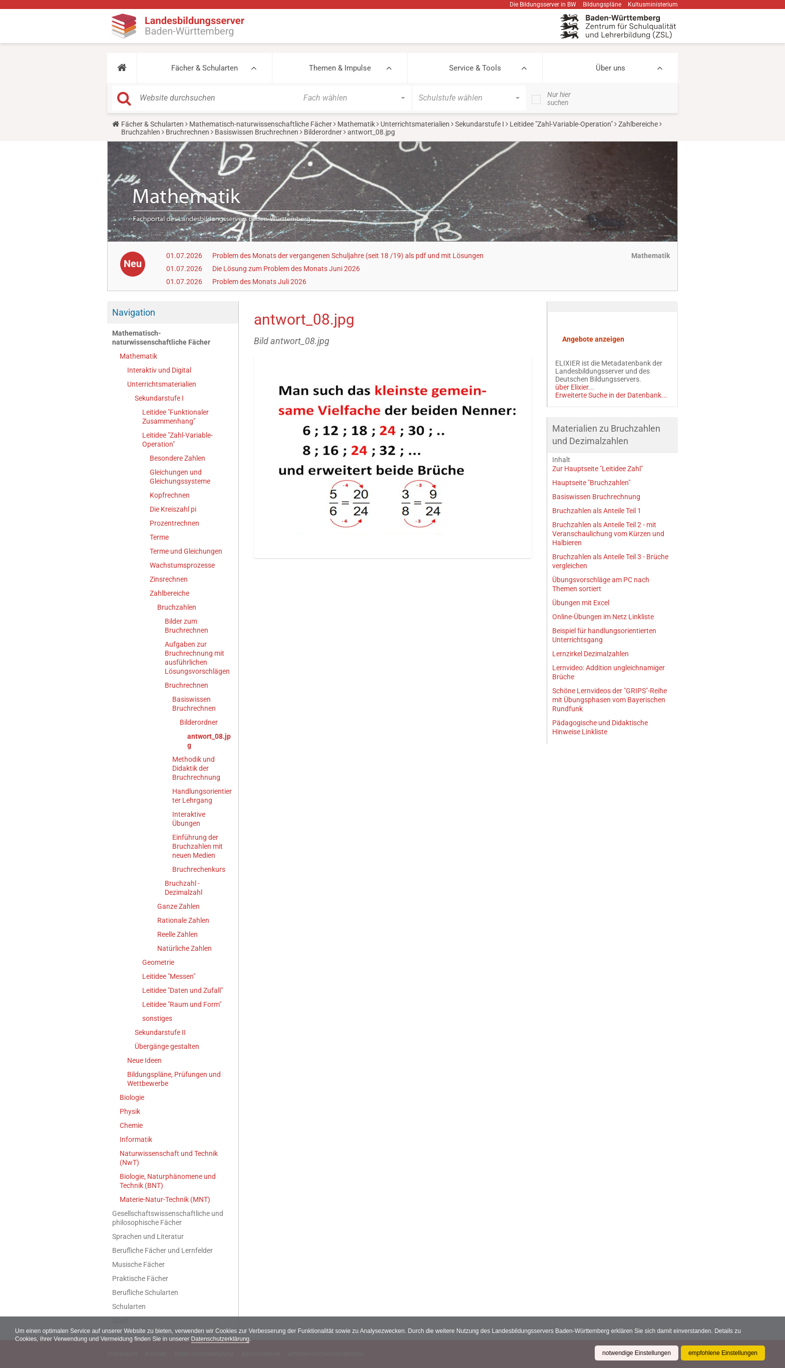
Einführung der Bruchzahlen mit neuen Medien (197, 846)
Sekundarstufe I (479, 124)
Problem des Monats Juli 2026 (259, 282)
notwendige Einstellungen (636, 1352)
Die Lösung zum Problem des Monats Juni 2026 (286, 269)
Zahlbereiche (638, 124)
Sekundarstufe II (160, 1032)
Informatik (136, 1139)
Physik (130, 1111)
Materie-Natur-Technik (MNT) (165, 1199)
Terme (159, 537)
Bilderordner (323, 132)
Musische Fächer (138, 1264)
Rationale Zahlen (183, 920)
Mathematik (356, 124)
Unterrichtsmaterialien (415, 124)
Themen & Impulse (340, 68)
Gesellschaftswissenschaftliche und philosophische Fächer (167, 1217)
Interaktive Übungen (188, 818)
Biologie (132, 1097)
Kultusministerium (653, 4)
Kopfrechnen (170, 495)
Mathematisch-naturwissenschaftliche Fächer (260, 124)
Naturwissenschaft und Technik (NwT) (169, 1157)
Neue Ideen (144, 1060)
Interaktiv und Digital (159, 370)
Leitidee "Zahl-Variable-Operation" (561, 124)
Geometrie (158, 962)
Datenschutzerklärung (220, 1338)
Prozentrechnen (174, 523)
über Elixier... (574, 387)
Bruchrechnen (187, 132)
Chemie (131, 1125)
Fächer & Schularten (204, 68)
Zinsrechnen (169, 579)
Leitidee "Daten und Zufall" (182, 990)
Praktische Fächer (140, 1278)
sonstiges (157, 1018)
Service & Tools (475, 68)
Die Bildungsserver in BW (543, 4)
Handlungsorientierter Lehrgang (202, 795)
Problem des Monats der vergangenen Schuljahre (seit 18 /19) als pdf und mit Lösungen (348, 256)
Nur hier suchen (559, 99)
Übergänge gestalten (167, 1046)
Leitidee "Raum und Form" (181, 1004)
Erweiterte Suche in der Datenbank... (611, 395)
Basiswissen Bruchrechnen (256, 132)
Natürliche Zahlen (184, 948)
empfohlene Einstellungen (722, 1352)
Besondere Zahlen (177, 458)
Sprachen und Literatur (148, 1236)
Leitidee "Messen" (168, 976)
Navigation (133, 312)
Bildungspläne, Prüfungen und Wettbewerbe (174, 1078)
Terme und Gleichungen (186, 551)
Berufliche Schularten (145, 1292)
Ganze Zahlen (178, 906)
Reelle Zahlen (177, 934)
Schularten (129, 1306)
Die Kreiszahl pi (173, 509)
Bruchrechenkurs (198, 869)
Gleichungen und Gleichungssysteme (180, 476)
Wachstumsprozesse (182, 565)
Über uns (610, 68)
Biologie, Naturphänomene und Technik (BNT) (168, 1180)
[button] (122, 68)
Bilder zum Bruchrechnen (186, 625)
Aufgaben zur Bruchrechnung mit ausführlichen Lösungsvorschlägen (197, 657)
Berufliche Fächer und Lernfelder (162, 1250)
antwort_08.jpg (209, 740)
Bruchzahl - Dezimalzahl (183, 887)
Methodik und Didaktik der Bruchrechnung (196, 768)
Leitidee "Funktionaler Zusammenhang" (175, 416)
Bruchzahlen (140, 132)
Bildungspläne (602, 4)
